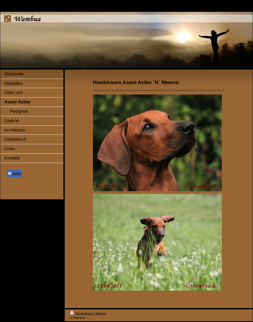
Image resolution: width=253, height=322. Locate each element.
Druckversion (82, 313)
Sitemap (100, 313)
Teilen (14, 173)
